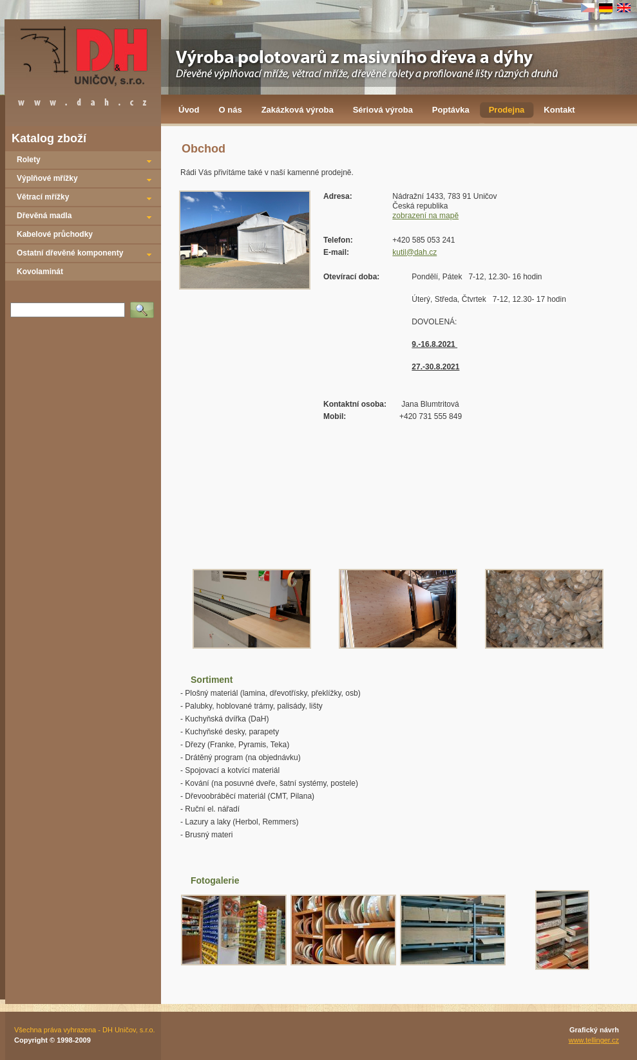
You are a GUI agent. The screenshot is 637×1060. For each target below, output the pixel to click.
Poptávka (451, 110)
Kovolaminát (40, 271)
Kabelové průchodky (55, 234)
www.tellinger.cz (594, 1040)
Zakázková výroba (297, 110)
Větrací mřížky (43, 196)
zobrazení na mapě (425, 215)
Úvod (189, 110)
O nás (230, 110)
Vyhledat (144, 305)
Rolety (29, 159)
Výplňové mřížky (47, 178)
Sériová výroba (383, 110)
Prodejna (507, 110)
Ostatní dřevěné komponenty (70, 252)
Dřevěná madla (44, 215)
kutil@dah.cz (414, 252)
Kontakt (559, 110)
